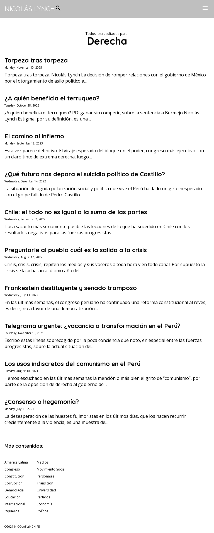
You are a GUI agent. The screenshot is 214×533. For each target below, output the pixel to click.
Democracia (14, 490)
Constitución (14, 476)
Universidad (46, 490)
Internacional (14, 504)
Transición (45, 483)
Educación (12, 497)
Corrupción (13, 483)
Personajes (45, 476)
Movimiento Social (51, 469)
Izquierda (12, 511)
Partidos (43, 497)
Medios (42, 462)
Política (42, 511)
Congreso (12, 469)
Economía (44, 504)
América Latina (16, 462)
